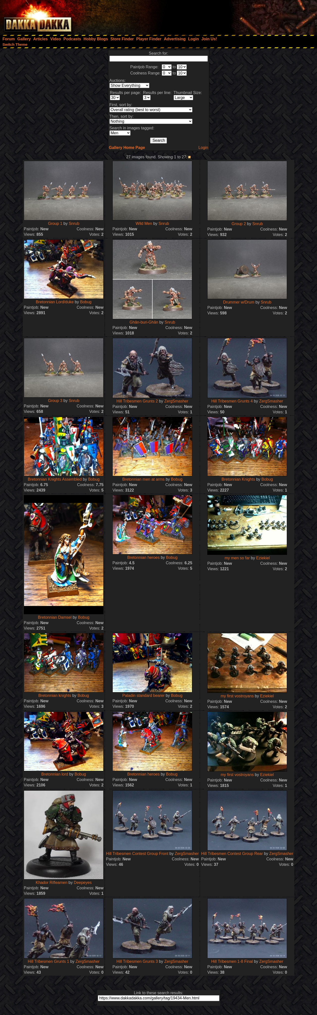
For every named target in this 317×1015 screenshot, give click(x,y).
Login (203, 147)
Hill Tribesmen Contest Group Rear (232, 853)
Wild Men (144, 223)
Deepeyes (83, 882)
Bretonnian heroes (143, 557)
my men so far (237, 558)
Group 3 (55, 401)
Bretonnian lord (54, 774)
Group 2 (239, 224)
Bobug (85, 302)
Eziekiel (263, 558)
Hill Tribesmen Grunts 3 (137, 961)
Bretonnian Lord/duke (55, 302)
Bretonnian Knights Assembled (55, 479)
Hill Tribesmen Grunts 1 (48, 961)
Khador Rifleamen (51, 882)
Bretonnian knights (54, 695)
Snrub (74, 223)
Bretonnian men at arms (143, 479)
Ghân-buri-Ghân (144, 322)
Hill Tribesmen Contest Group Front (137, 853)
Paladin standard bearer (143, 695)
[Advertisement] (250, 16)
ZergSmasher (176, 401)
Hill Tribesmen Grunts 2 (137, 401)
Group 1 (55, 223)
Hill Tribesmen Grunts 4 (232, 401)
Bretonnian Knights (238, 479)
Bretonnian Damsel (55, 617)
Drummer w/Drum (238, 302)
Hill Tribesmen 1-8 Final (232, 961)
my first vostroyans (237, 696)
